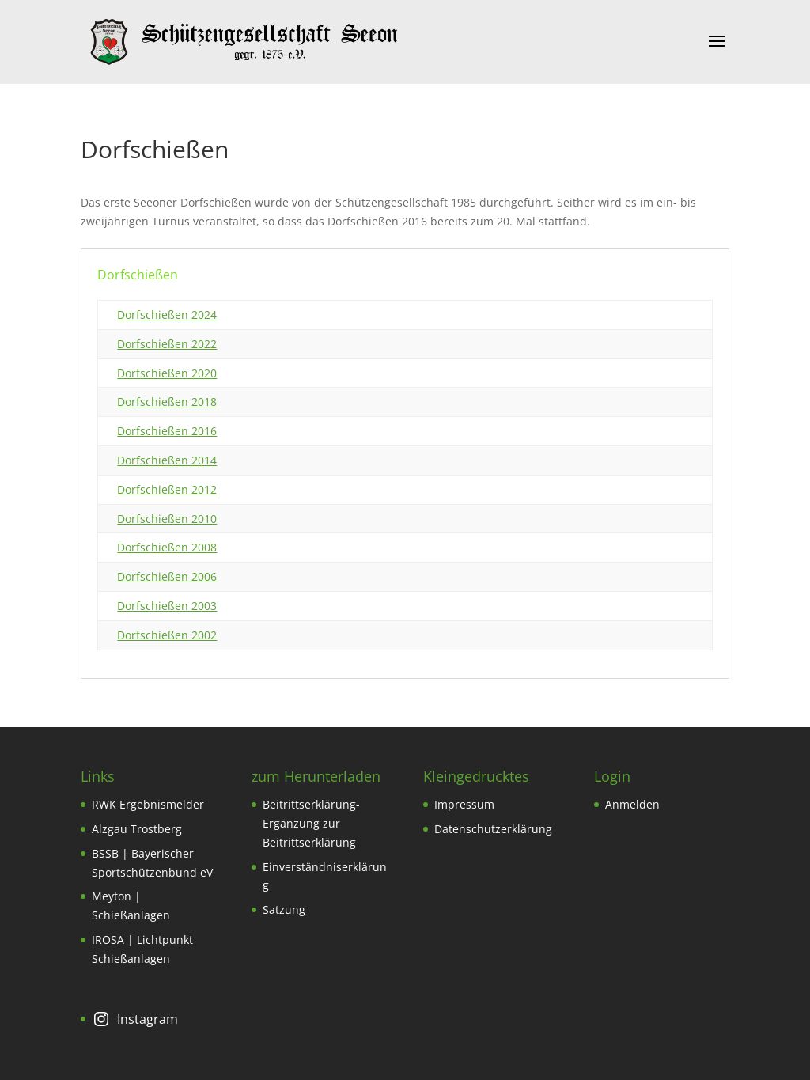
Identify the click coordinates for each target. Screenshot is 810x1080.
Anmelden (632, 804)
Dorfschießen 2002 (167, 634)
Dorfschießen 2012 (167, 489)
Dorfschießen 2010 (167, 518)
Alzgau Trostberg (137, 828)
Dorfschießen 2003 (167, 605)
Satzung (284, 909)
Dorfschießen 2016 (167, 430)
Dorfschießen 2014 (167, 460)
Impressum (464, 804)
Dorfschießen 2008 (167, 547)
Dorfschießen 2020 (167, 373)
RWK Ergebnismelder (148, 804)
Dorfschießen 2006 (167, 576)
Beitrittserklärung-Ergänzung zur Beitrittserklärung (311, 823)
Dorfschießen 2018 (167, 401)
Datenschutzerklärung (493, 828)
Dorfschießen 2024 (167, 314)
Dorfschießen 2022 (167, 343)
